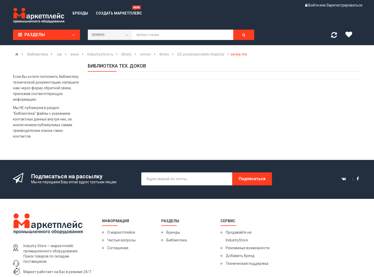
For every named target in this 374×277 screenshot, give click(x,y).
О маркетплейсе (121, 232)
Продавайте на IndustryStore (238, 236)
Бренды (173, 232)
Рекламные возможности (248, 248)
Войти (313, 5)
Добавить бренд (240, 256)
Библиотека (176, 240)
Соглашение (118, 248)
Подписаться (252, 178)
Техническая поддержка (247, 263)
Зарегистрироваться (344, 5)
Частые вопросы (121, 240)
